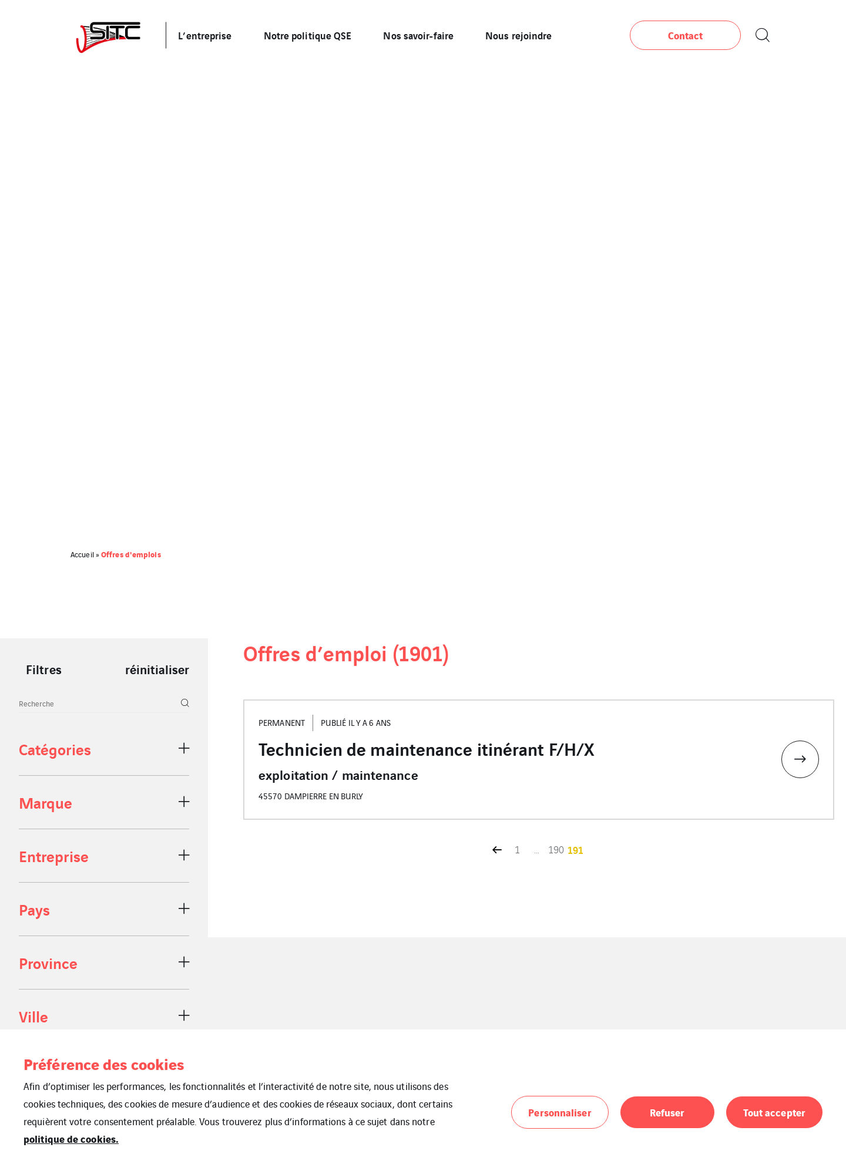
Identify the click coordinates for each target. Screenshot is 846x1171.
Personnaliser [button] (559, 1112)
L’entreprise (204, 35)
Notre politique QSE (308, 35)
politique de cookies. (71, 1138)
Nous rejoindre (518, 35)
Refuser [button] (667, 1112)
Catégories (55, 748)
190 (556, 849)
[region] (104, 898)
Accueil (82, 554)
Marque (45, 801)
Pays (34, 908)
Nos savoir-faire (418, 35)
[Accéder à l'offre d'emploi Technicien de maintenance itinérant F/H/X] (539, 759)
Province (48, 962)
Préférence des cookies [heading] (104, 1063)
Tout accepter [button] (774, 1112)
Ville (33, 1015)
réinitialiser (157, 668)
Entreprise (54, 855)
